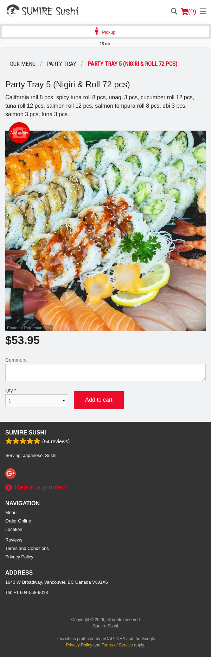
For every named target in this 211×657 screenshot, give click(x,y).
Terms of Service (117, 645)
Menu (11, 512)
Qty (36, 397)
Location (13, 529)
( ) (188, 11)
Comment (105, 369)
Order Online (18, 521)
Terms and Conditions (27, 548)
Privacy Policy (19, 556)
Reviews (13, 540)
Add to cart (98, 400)
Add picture (19, 132)
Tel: (26, 592)
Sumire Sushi (25, 433)
